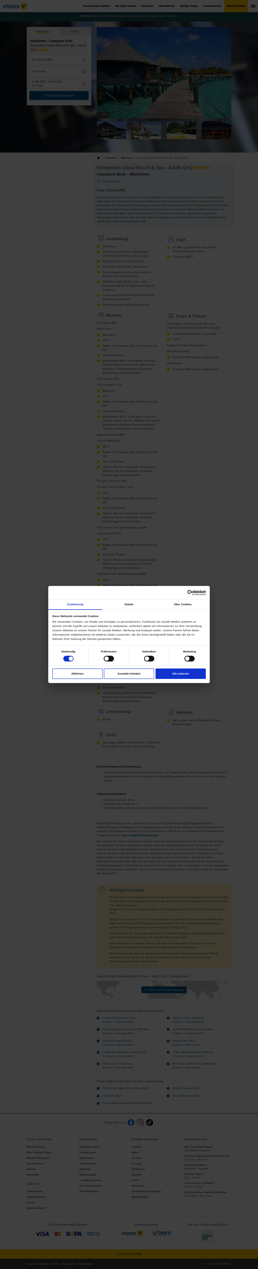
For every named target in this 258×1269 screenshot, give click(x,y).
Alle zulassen (180, 673)
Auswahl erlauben (129, 673)
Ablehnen (77, 673)
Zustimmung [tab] (75, 604)
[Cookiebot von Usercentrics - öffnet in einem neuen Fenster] (190, 592)
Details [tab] (129, 604)
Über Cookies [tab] (183, 604)
